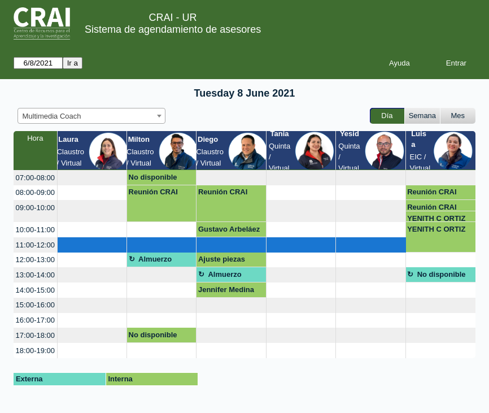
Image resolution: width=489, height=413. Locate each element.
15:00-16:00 (35, 305)
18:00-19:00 (35, 350)
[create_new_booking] (92, 177)
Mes (458, 115)
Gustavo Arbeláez (229, 229)
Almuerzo (155, 259)
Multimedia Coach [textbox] (52, 116)
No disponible (153, 177)
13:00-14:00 (35, 275)
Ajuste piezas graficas (221, 261)
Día (386, 115)
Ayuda (399, 63)
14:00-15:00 (35, 290)
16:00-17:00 (35, 320)
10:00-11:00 (35, 229)
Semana (422, 115)
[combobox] (91, 116)
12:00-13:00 (35, 259)
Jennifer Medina (226, 289)
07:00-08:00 (35, 177)
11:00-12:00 (35, 245)
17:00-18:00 (35, 335)
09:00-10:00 (35, 207)
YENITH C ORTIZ (436, 218)
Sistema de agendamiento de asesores (173, 29)
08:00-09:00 (35, 192)
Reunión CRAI (153, 192)
